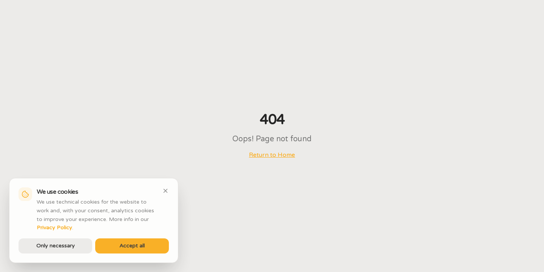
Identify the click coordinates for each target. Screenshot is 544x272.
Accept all (132, 246)
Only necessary (55, 246)
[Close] (165, 190)
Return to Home (272, 155)
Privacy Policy (54, 227)
